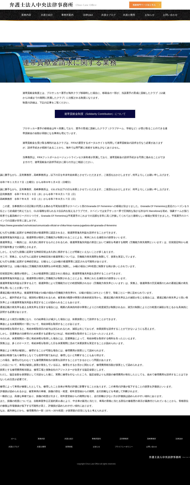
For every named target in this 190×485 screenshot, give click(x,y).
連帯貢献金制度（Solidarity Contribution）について (95, 113)
